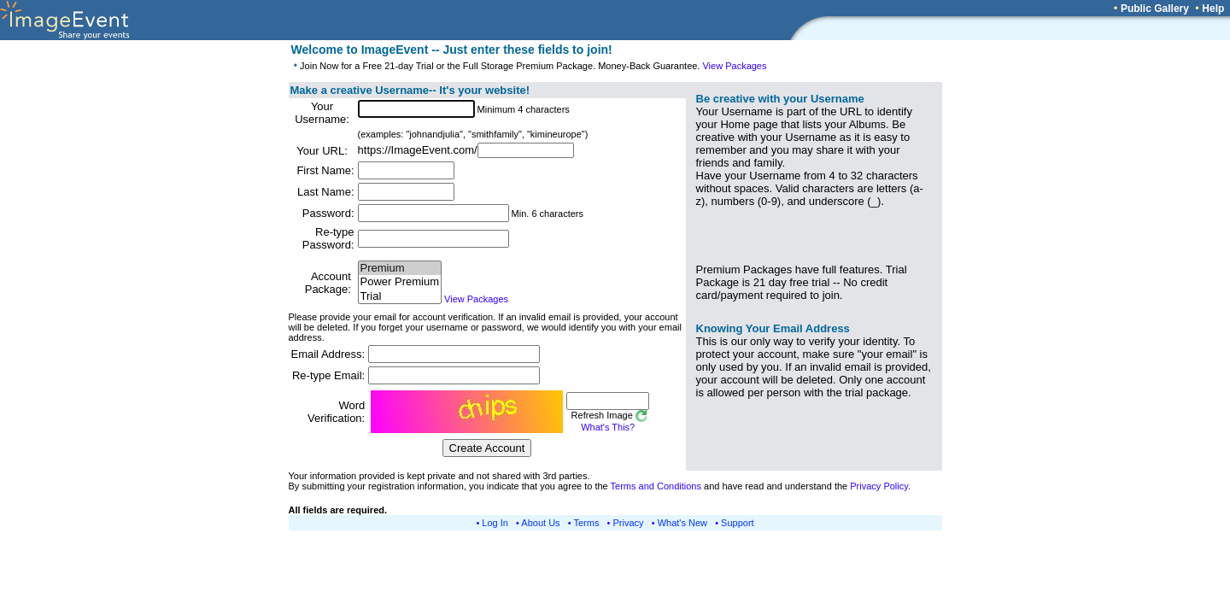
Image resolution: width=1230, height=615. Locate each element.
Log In (495, 523)
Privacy (628, 523)
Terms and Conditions (656, 486)
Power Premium (400, 282)
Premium (400, 268)
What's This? (608, 427)
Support (737, 523)
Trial (400, 297)
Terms (587, 523)
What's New (682, 523)
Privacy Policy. (880, 486)
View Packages (734, 66)
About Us (540, 523)
